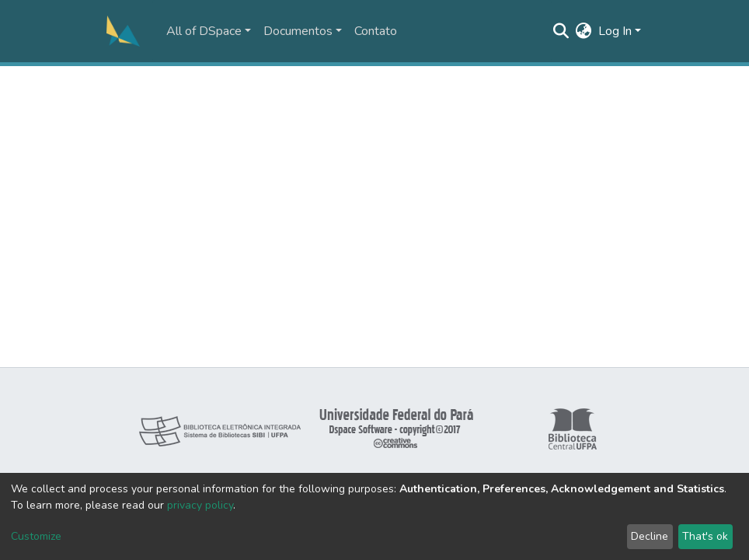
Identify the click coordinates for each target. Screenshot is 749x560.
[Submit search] (561, 31)
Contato (375, 31)
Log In (615, 31)
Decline (649, 536)
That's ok (705, 536)
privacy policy (200, 505)
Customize (36, 536)
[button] (584, 31)
